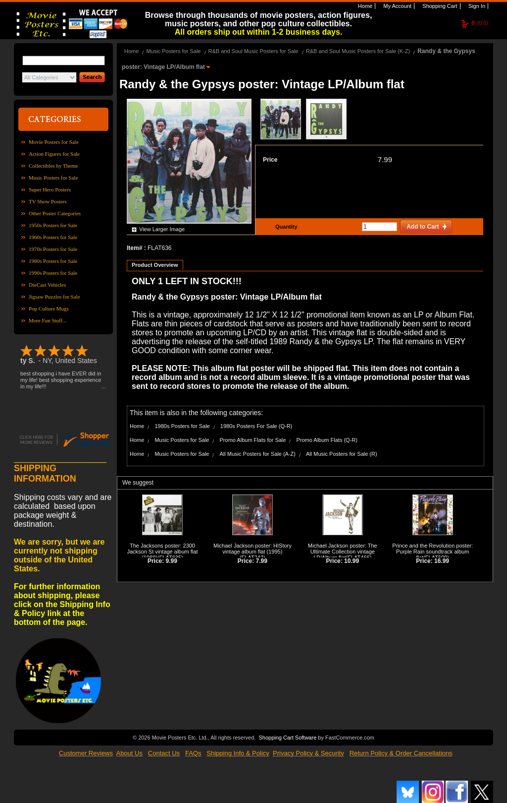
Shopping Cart (439, 6)
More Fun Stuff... (48, 320)
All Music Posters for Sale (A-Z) (258, 454)
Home (364, 6)
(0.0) (479, 23)
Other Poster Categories (55, 213)
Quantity (285, 227)
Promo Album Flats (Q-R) (326, 440)
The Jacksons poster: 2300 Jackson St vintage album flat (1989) (162, 551)
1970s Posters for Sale (53, 249)
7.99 (385, 159)
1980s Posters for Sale (53, 261)
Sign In (476, 6)
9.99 (171, 560)
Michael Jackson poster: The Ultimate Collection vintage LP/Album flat (342, 551)
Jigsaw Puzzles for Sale (54, 297)
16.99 (441, 560)
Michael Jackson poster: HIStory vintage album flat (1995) (252, 549)
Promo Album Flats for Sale (253, 440)
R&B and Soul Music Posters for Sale (253, 51)
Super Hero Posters (50, 189)
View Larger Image (162, 229)
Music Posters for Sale (53, 178)
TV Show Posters (48, 201)
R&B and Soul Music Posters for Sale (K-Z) (358, 51)
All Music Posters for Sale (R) (341, 454)
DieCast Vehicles (47, 285)
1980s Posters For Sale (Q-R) (256, 426)
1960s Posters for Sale (53, 237)
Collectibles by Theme (53, 166)
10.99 (351, 560)
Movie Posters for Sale (54, 142)
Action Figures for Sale (54, 154)
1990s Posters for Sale (53, 273)
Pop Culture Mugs (49, 308)
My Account (396, 6)
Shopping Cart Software (287, 738)
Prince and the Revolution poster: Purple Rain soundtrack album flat (432, 551)
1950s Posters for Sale (53, 225)
